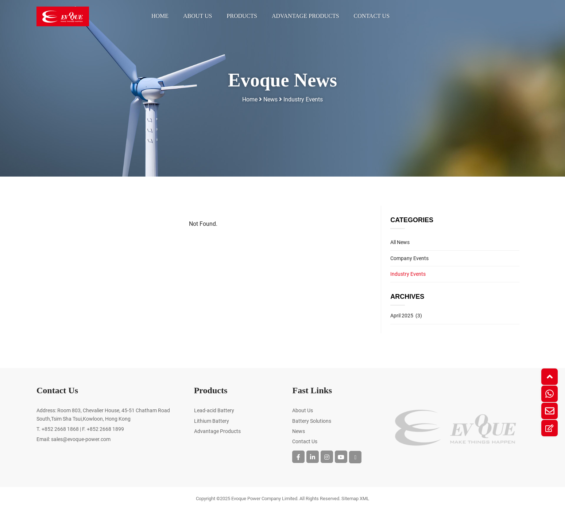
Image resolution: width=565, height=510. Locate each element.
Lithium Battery (211, 421)
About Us (197, 16)
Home (160, 16)
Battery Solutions (311, 421)
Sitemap (350, 498)
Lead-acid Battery (214, 410)
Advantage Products (305, 16)
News (270, 99)
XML (364, 498)
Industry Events (303, 99)
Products (242, 16)
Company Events (409, 258)
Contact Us (372, 16)
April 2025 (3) (406, 315)
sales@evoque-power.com (81, 439)
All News (400, 242)
